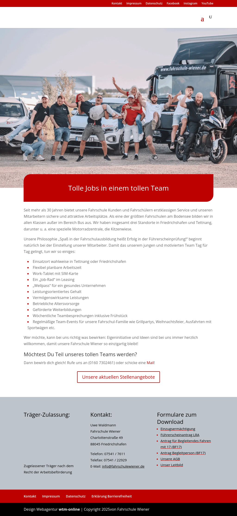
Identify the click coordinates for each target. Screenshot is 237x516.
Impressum (133, 3)
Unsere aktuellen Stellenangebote (118, 377)
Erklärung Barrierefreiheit (111, 496)
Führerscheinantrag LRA (180, 434)
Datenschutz (154, 3)
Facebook (173, 3)
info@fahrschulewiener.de (123, 466)
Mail (150, 362)
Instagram (190, 3)
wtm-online (69, 509)
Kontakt (117, 3)
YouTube (207, 3)
